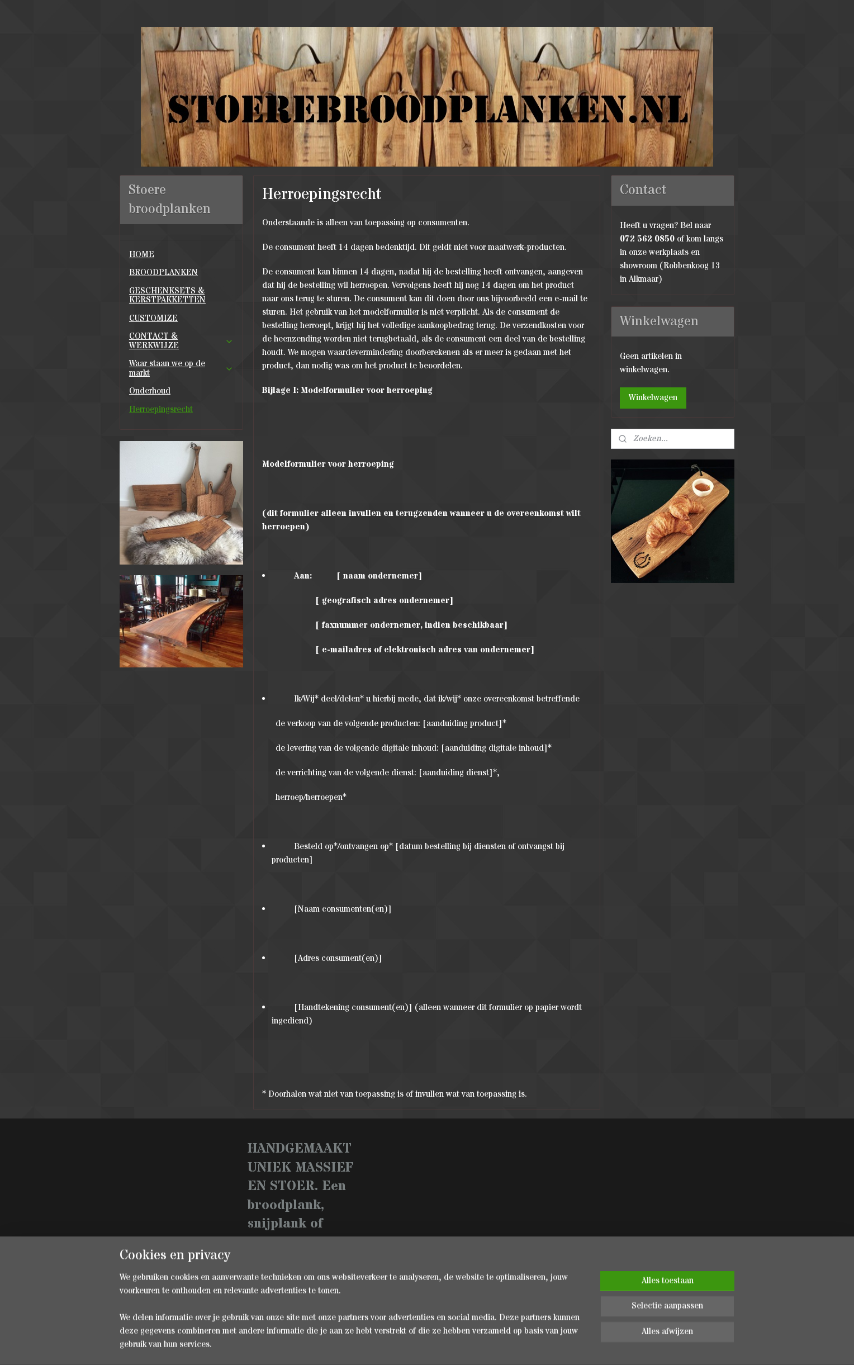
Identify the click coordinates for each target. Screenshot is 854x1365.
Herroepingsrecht (161, 409)
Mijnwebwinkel (551, 1344)
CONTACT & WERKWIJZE (181, 341)
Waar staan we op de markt (181, 368)
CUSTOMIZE (153, 318)
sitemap (401, 1344)
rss (422, 1344)
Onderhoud (149, 391)
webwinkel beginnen (461, 1344)
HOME (141, 254)
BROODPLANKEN (163, 272)
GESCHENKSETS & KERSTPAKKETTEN (167, 295)
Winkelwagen (653, 398)
